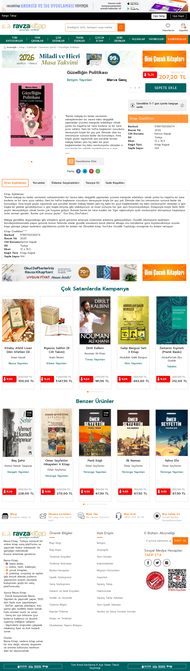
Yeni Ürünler (104, 557)
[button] (31, 161)
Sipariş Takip (104, 584)
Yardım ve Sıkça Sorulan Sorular (116, 612)
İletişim (101, 543)
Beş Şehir (18, 461)
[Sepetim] (183, 27)
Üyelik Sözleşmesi (60, 577)
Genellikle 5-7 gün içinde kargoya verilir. (157, 105)
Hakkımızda (104, 591)
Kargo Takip (9, 16)
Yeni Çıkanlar (37, 39)
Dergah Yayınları (18, 472)
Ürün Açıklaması (15, 183)
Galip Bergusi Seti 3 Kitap (133, 350)
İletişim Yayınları (79, 79)
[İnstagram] (166, 562)
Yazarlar (138, 39)
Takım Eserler (79, 39)
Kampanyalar (177, 39)
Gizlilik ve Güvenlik (60, 598)
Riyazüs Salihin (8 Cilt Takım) (56, 350)
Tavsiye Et (92, 183)
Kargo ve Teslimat (60, 618)
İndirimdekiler (105, 564)
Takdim (171, 366)
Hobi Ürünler (119, 39)
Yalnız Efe (172, 461)
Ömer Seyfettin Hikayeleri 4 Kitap (57, 463)
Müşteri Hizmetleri (108, 570)
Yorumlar (39, 183)
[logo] (24, 27)
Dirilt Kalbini (95, 348)
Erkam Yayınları (57, 363)
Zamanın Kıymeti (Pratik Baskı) (172, 350)
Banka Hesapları (59, 570)
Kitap (22, 47)
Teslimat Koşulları (60, 557)
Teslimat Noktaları (60, 564)
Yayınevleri (156, 39)
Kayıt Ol (180, 541)
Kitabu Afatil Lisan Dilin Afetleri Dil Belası (18, 350)
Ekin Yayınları (133, 363)
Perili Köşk (95, 461)
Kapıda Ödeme (58, 612)
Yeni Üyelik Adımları (109, 605)
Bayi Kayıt (55, 550)
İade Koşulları (115, 183)
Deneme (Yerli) (47, 47)
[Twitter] (157, 562)
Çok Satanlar (58, 39)
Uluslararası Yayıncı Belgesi (65, 625)
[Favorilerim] (168, 27)
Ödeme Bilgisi (58, 605)
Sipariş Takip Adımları (110, 598)
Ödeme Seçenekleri (65, 183)
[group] (31, 114)
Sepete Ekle (166, 87)
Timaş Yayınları (95, 359)
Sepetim (102, 577)
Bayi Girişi (55, 543)
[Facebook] (148, 562)
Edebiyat (32, 47)
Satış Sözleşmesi (59, 584)
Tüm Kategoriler (14, 39)
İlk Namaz (133, 461)
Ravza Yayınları (18, 363)
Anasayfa (10, 47)
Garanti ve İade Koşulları (64, 591)
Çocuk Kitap (99, 39)
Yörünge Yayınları (56, 476)
